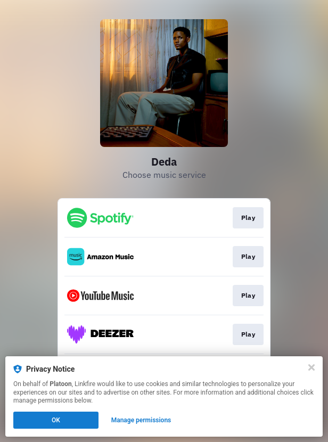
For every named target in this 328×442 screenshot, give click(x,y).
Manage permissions (141, 420)
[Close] (311, 367)
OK (56, 420)
